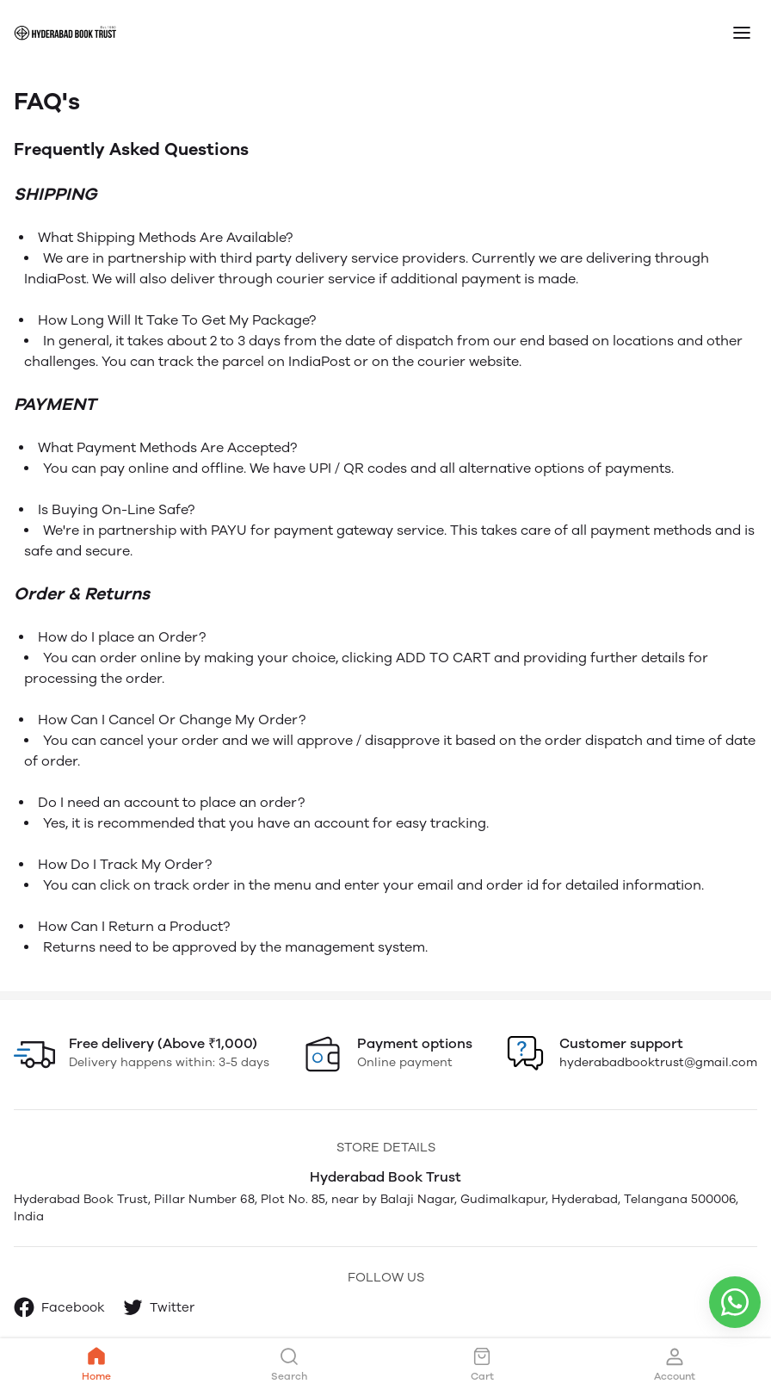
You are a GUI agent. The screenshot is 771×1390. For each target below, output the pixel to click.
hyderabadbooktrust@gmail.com (658, 1062)
